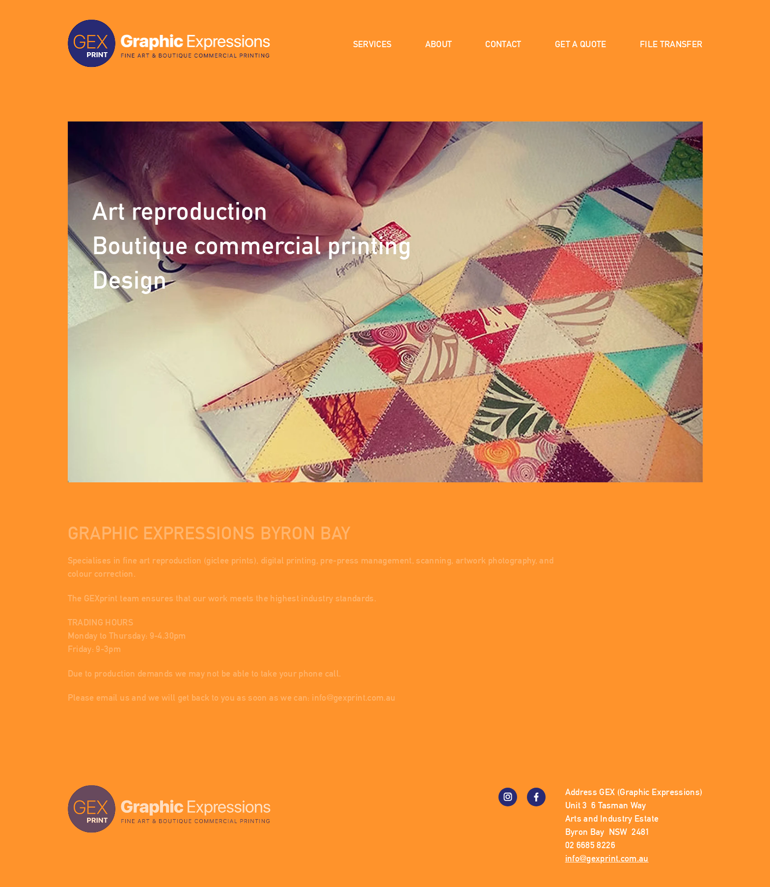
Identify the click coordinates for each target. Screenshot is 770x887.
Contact (503, 44)
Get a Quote (580, 44)
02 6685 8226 (590, 845)
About (438, 44)
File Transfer (671, 44)
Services (372, 44)
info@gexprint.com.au (353, 697)
